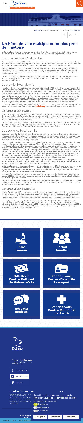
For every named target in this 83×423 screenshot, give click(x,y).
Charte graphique (9, 396)
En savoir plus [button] (51, 401)
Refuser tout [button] (70, 417)
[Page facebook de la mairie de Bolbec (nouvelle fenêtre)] (59, 350)
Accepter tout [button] (55, 417)
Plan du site (23, 396)
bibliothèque (40, 106)
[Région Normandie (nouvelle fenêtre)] (26, 409)
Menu (5, 3)
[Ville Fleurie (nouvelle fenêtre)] (25, 385)
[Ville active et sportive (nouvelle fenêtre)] (54, 385)
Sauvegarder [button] (40, 417)
